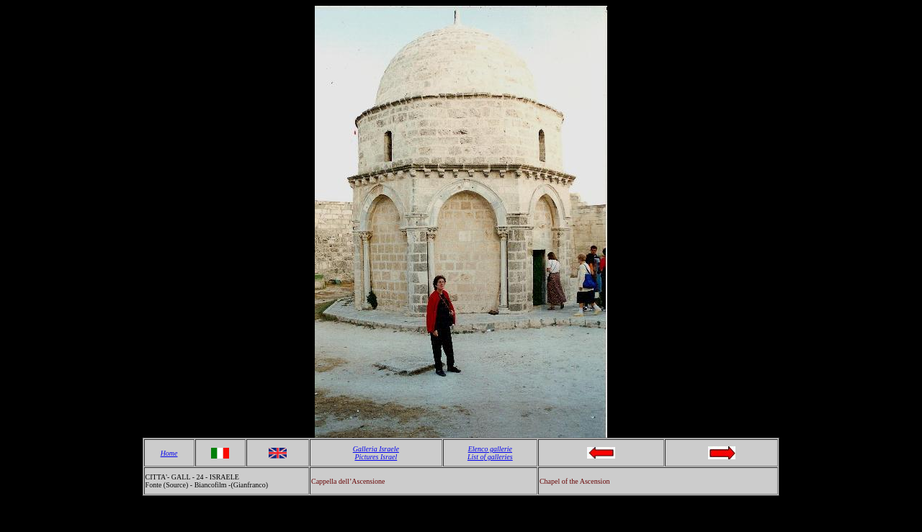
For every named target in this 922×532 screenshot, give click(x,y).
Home (169, 453)
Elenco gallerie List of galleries (490, 453)
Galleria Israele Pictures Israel (376, 453)
